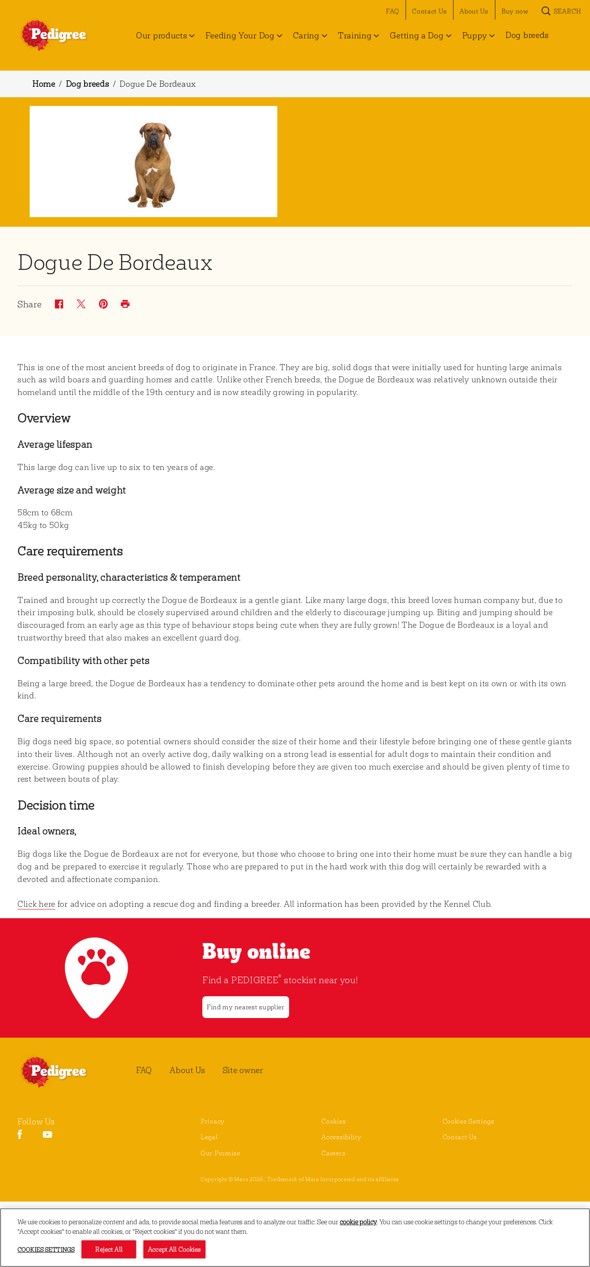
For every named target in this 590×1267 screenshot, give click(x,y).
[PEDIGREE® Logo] (63, 1072)
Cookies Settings (469, 1121)
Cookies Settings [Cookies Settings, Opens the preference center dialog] (46, 1249)
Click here (36, 904)
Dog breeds (87, 83)
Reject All (108, 1249)
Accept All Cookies (174, 1249)
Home (43, 83)
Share (29, 304)
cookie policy (358, 1222)
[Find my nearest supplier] (245, 1007)
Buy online (256, 950)
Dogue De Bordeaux (157, 83)
